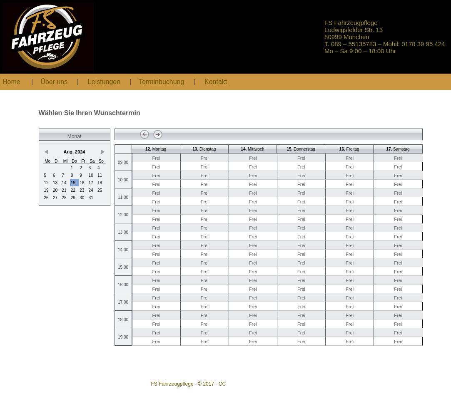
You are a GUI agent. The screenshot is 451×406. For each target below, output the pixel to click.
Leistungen (104, 81)
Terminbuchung (162, 81)
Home (11, 81)
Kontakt (215, 81)
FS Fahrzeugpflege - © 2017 (182, 384)
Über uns (53, 81)
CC (222, 384)
